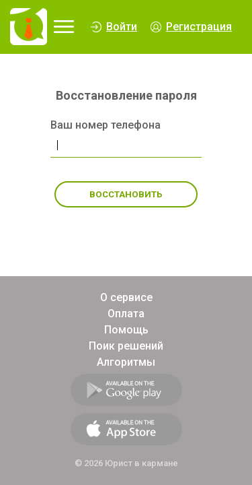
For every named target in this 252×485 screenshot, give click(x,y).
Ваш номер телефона (105, 125)
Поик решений (126, 346)
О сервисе (126, 297)
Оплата (126, 313)
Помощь (126, 329)
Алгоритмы (126, 362)
